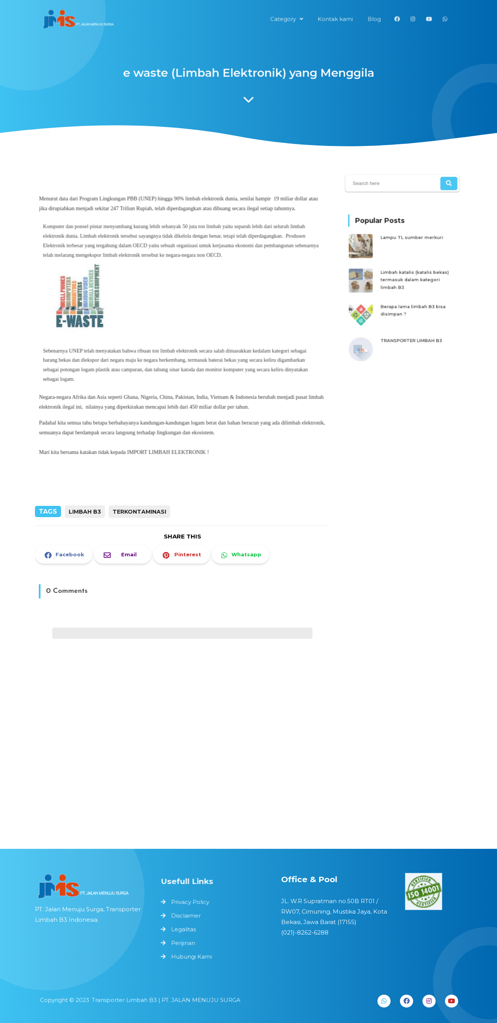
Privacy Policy (192, 903)
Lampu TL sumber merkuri (411, 244)
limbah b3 (85, 511)
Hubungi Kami (193, 954)
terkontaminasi (139, 511)
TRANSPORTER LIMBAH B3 (410, 333)
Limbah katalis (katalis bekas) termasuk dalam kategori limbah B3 (413, 280)
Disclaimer (188, 915)
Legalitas (185, 928)
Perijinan (185, 941)
